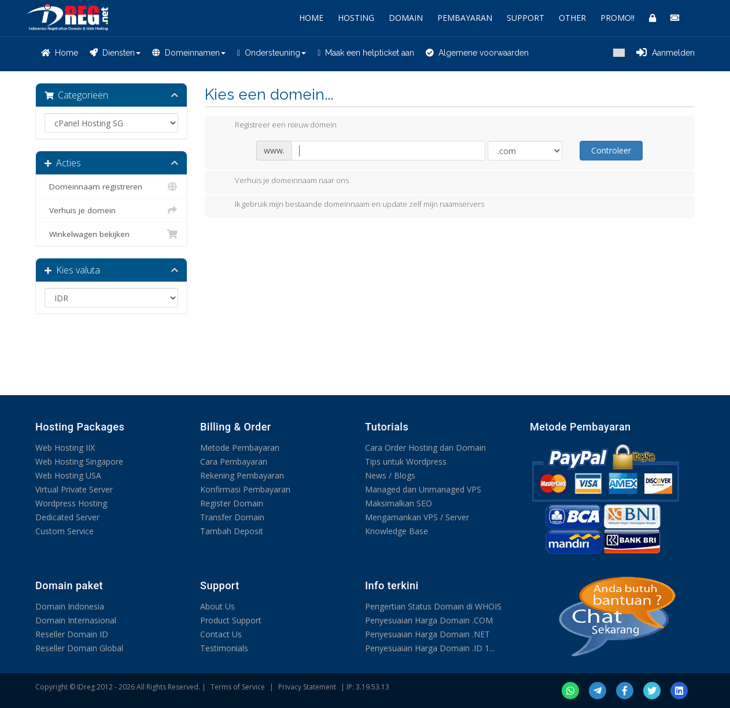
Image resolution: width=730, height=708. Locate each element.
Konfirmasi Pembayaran (245, 489)
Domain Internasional (75, 620)
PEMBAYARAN (464, 17)
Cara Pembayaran (233, 461)
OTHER (572, 17)
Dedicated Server (67, 517)
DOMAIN (406, 17)
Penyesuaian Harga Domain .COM (429, 620)
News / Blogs (390, 475)
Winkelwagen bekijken (111, 234)
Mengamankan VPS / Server (417, 517)
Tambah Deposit (231, 531)
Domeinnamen (189, 52)
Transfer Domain (232, 517)
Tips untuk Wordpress (406, 461)
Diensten (115, 52)
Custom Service (64, 531)
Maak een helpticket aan (366, 52)
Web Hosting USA (68, 475)
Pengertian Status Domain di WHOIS (433, 606)
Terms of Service (238, 687)
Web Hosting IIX (65, 447)
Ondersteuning (271, 52)
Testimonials (224, 648)
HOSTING (356, 17)
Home (59, 52)
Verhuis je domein (111, 210)
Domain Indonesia (69, 606)
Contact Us (221, 634)
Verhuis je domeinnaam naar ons (282, 181)
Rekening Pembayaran (242, 475)
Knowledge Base (396, 531)
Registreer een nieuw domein (276, 125)
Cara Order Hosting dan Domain (425, 447)
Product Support (230, 620)
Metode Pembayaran (239, 447)
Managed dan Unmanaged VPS (423, 489)
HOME (311, 17)
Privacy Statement (307, 687)
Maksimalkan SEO (398, 503)
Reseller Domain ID (71, 634)
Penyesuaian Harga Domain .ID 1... (430, 648)
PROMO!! (617, 17)
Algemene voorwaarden (477, 52)
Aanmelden (665, 52)
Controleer (611, 150)
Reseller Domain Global (79, 648)
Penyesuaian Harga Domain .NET (427, 634)
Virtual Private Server (74, 489)
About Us (217, 606)
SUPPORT (525, 17)
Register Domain (231, 503)
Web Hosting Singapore (79, 461)
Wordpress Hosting (71, 503)
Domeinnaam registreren (111, 187)
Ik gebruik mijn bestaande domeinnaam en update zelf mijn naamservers (350, 205)
